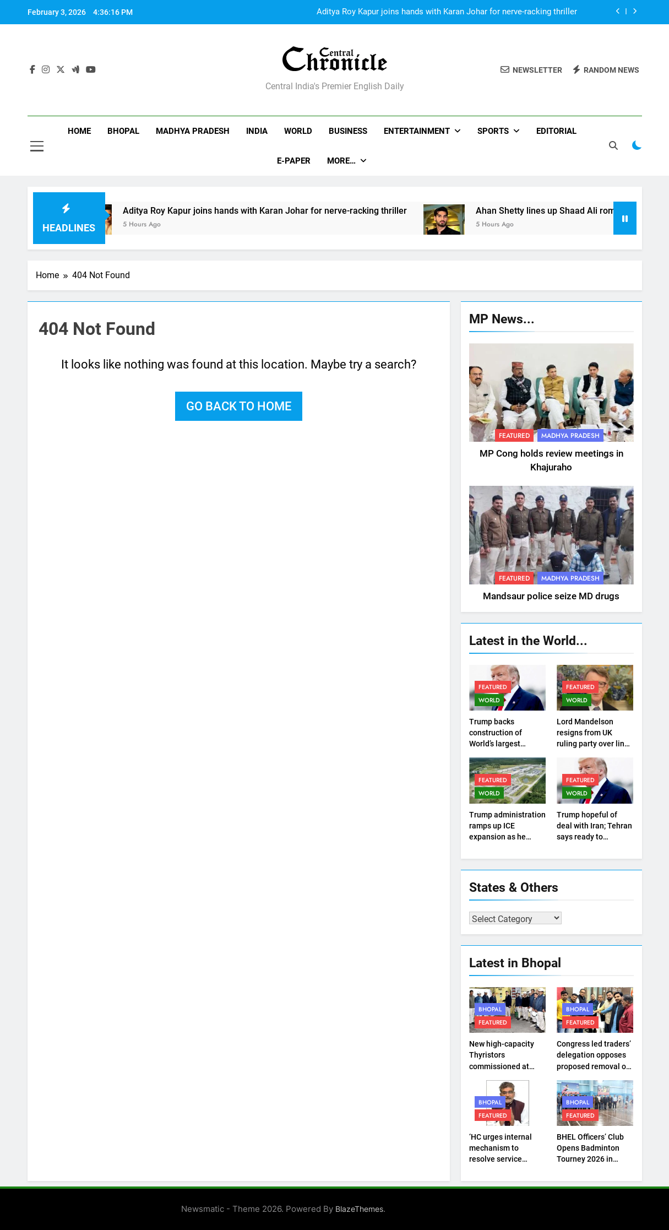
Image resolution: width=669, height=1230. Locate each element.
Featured (514, 436)
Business (348, 131)
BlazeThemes (359, 1208)
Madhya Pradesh (193, 131)
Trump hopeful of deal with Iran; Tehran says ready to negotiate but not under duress (594, 836)
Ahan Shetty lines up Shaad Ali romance (569, 210)
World (298, 131)
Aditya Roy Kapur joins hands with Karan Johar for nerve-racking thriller (447, 12)
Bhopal (123, 131)
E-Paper (294, 161)
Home (79, 131)
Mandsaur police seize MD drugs (551, 596)
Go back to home (238, 406)
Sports (493, 131)
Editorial (556, 131)
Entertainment (417, 131)
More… (341, 161)
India (257, 131)
